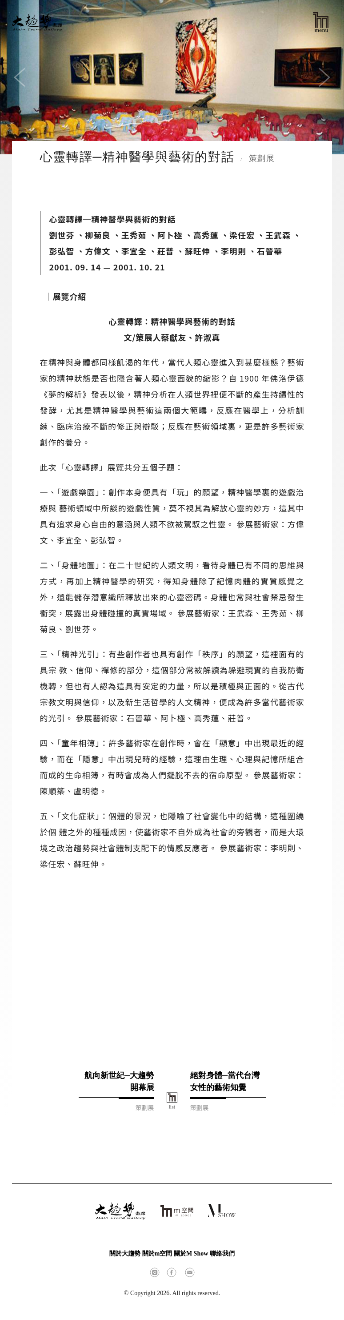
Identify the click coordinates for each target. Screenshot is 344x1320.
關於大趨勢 (124, 1253)
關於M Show (191, 1253)
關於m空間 (157, 1253)
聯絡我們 (222, 1253)
